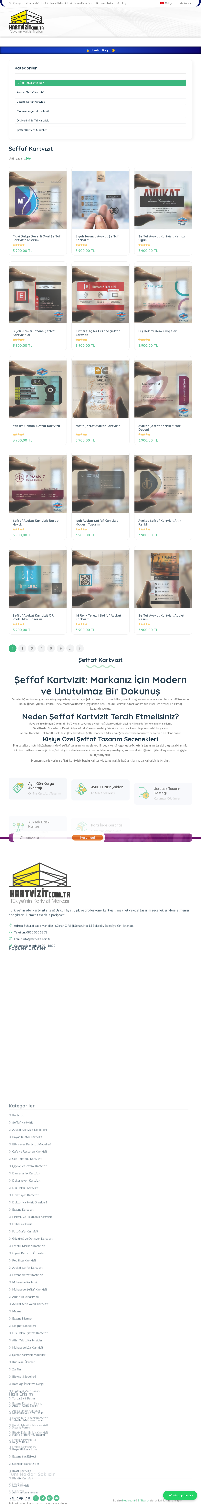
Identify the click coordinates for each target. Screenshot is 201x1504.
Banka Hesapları (81, 3)
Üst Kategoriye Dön (30, 82)
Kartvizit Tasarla (47, 42)
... (70, 648)
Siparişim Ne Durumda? (24, 3)
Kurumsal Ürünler (130, 42)
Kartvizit (72, 42)
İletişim (186, 3)
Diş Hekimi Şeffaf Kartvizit (33, 120)
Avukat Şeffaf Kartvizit (31, 92)
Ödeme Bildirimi (54, 3)
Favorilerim (104, 3)
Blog (121, 3)
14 (80, 649)
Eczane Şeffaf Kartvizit (31, 101)
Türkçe (167, 3)
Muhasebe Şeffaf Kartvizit (33, 111)
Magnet (156, 42)
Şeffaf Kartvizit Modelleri (32, 129)
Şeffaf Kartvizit (98, 42)
